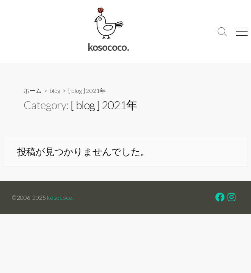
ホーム (33, 90)
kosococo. (60, 197)
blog (55, 90)
